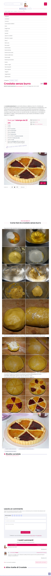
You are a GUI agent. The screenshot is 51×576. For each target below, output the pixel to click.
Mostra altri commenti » (41, 562)
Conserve (7, 18)
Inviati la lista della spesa (16, 146)
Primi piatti (7, 45)
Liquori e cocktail (8, 35)
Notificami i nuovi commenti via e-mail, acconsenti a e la (26, 535)
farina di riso (13, 134)
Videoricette (7, 76)
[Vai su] (49, 574)
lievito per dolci (16, 137)
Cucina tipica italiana (9, 23)
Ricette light (7, 57)
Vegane (6, 71)
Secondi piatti (8, 67)
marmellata (14, 141)
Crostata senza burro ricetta (10, 451)
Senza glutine (8, 69)
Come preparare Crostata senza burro (26, 448)
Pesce (6, 40)
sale (13, 139)
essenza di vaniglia (19, 135)
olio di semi (13, 130)
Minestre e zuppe (9, 38)
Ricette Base (7, 47)
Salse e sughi (8, 64)
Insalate (6, 30)
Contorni (7, 21)
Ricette (9, 11)
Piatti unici (7, 42)
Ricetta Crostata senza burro (10, 448)
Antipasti (7, 16)
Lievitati (6, 33)
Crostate (15, 11)
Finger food (7, 28)
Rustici (6, 62)
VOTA (45, 83)
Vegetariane (7, 74)
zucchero (13, 128)
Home (6, 11)
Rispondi (43, 549)
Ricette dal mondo (9, 52)
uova (9, 125)
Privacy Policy (32, 535)
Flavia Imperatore (19, 86)
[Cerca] (12, 4)
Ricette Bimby (8, 50)
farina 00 (13, 132)
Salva (22, 187)
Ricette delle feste (9, 55)
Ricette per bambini (9, 59)
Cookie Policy (39, 535)
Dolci (12, 11)
